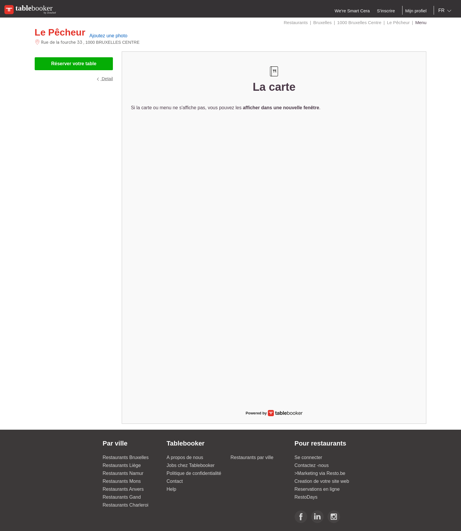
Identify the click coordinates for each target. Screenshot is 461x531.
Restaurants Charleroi (125, 505)
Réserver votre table (73, 63)
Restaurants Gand (122, 497)
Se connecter (308, 457)
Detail (104, 78)
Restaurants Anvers (123, 489)
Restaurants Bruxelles (126, 457)
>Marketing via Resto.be (320, 473)
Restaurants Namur (123, 473)
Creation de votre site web (322, 481)
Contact (175, 481)
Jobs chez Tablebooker (191, 465)
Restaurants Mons (122, 481)
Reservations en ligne (317, 489)
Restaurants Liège (122, 465)
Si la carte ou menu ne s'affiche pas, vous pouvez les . (225, 107)
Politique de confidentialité (194, 473)
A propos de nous (185, 457)
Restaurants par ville (251, 457)
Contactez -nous (312, 465)
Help (171, 489)
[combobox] (446, 10)
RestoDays (306, 497)
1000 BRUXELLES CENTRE (113, 42)
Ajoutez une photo (108, 35)
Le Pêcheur (60, 32)
